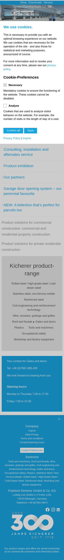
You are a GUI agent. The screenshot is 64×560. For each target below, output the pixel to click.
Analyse (14, 105)
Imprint (27, 138)
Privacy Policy (11, 138)
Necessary (15, 85)
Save (30, 130)
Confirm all (13, 130)
